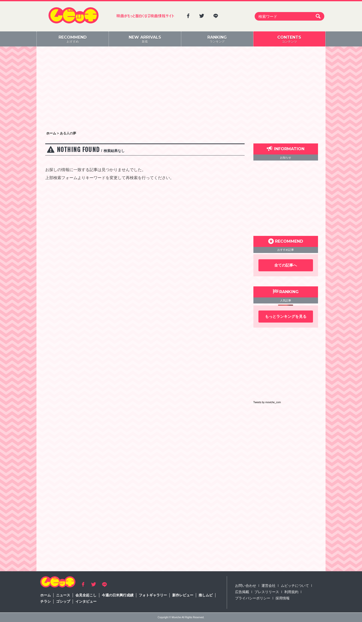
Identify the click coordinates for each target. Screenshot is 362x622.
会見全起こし (86, 595)
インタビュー (86, 601)
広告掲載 (242, 592)
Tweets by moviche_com (267, 402)
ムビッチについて (295, 585)
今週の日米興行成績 (117, 595)
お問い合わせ (245, 585)
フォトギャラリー (153, 595)
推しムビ (206, 595)
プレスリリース (266, 592)
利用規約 (291, 592)
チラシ (45, 601)
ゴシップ (63, 601)
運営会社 (268, 585)
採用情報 (283, 598)
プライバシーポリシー (252, 598)
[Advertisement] (181, 89)
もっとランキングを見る (285, 316)
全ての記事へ (285, 265)
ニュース (63, 595)
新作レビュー (182, 595)
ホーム (45, 595)
